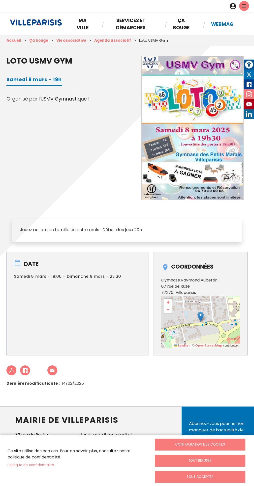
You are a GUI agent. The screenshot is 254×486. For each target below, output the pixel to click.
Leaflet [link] (182, 345)
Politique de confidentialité (30, 465)
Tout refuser (200, 460)
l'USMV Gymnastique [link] (63, 99)
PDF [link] (11, 370)
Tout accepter (200, 476)
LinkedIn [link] (249, 114)
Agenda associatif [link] (112, 40)
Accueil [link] (13, 40)
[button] (200, 317)
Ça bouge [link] (181, 24)
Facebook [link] (249, 84)
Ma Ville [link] (83, 24)
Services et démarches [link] (131, 24)
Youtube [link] (249, 104)
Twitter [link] (249, 74)
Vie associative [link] (71, 40)
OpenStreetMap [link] (208, 345)
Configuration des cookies (200, 444)
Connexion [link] (234, 6)
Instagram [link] (249, 94)
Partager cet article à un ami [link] (52, 370)
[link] (249, 64)
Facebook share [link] (25, 370)
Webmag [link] (222, 24)
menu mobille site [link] (244, 6)
